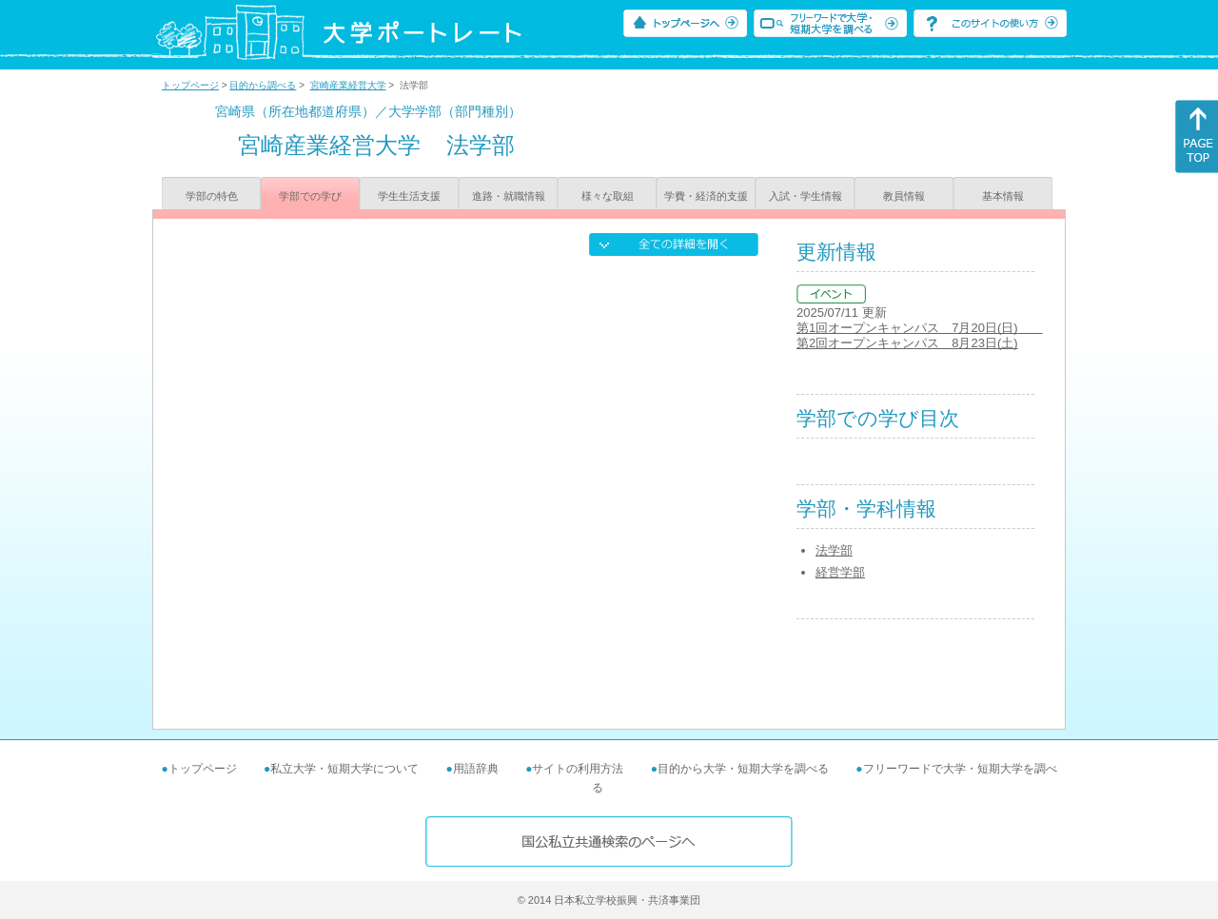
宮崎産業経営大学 (348, 85)
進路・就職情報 (508, 196)
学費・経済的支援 (706, 196)
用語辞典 (476, 768)
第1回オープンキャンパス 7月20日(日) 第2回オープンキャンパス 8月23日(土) (919, 335)
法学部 (834, 550)
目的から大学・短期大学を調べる (743, 768)
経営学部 (840, 572)
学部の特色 (212, 196)
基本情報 (1003, 196)
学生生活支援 (409, 196)
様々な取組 (607, 196)
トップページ (190, 85)
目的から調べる (262, 85)
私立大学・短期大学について (344, 768)
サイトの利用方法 (577, 768)
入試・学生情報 (805, 196)
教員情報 (904, 196)
